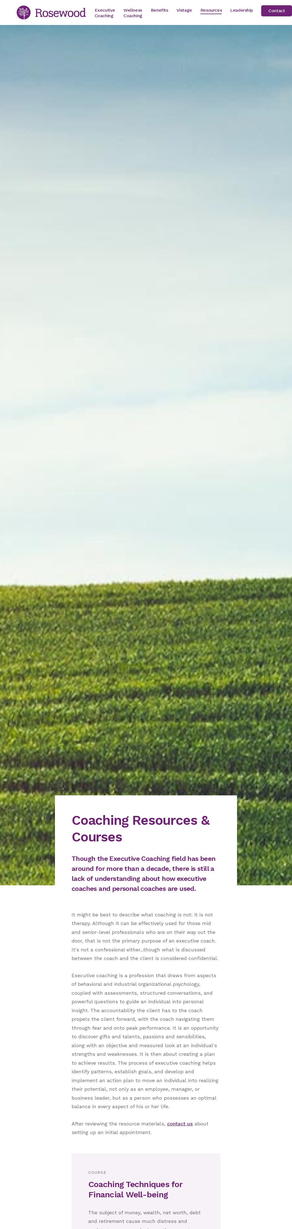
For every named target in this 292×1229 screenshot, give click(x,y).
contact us (180, 1124)
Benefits (159, 10)
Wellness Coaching (133, 12)
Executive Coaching (105, 12)
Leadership (241, 10)
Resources (211, 10)
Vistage (184, 10)
